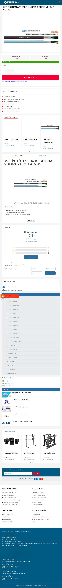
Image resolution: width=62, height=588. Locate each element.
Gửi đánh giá (31, 257)
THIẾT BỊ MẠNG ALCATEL (12, 325)
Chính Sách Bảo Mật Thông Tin (10, 504)
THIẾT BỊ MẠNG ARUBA (12, 329)
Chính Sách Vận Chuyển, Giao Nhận (11, 500)
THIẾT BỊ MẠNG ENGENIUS (13, 321)
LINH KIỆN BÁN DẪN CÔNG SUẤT (41, 519)
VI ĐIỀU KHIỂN (36, 514)
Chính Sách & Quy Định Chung (10, 492)
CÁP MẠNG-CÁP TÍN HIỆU (9, 514)
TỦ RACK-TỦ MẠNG (8, 519)
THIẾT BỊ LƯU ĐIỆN (8, 521)
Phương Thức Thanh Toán (9, 497)
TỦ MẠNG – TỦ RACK (12, 357)
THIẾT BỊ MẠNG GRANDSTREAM (14, 341)
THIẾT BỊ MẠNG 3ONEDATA (13, 305)
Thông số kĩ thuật (44, 155)
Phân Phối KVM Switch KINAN (19, 414)
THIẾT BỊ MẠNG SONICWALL (13, 337)
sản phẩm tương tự (11, 117)
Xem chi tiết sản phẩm (10, 145)
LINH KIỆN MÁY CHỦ (11, 353)
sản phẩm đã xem (10, 431)
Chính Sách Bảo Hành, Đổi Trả (10, 502)
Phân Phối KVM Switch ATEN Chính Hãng (22, 421)
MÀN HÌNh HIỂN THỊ (11, 373)
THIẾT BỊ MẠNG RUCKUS (12, 333)
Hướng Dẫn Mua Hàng (8, 495)
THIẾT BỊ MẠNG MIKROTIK (13, 317)
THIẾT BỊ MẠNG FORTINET (13, 309)
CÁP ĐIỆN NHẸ (10, 365)
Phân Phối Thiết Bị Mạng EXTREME (20, 407)
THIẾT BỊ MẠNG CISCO (12, 301)
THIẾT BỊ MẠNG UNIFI (12, 313)
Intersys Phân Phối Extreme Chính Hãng (21, 392)
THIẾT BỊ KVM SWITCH (12, 345)
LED (34, 521)
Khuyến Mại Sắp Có (8, 377)
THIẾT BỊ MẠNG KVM (38, 502)
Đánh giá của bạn (8, 265)
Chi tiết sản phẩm (17, 155)
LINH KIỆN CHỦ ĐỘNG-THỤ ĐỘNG (41, 517)
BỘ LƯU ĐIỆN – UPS (11, 361)
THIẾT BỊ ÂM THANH (11, 369)
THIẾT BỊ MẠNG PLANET (12, 349)
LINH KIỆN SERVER (38, 504)
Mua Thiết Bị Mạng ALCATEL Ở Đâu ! (20, 399)
